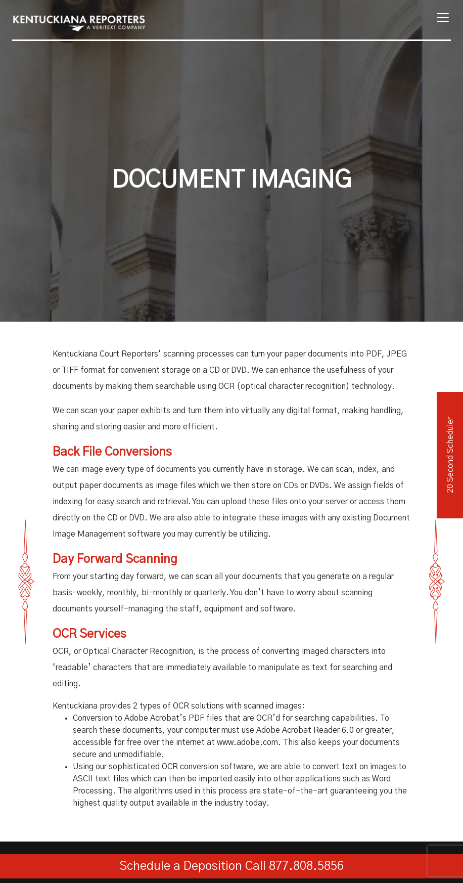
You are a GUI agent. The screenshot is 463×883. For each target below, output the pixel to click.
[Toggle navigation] (440, 18)
